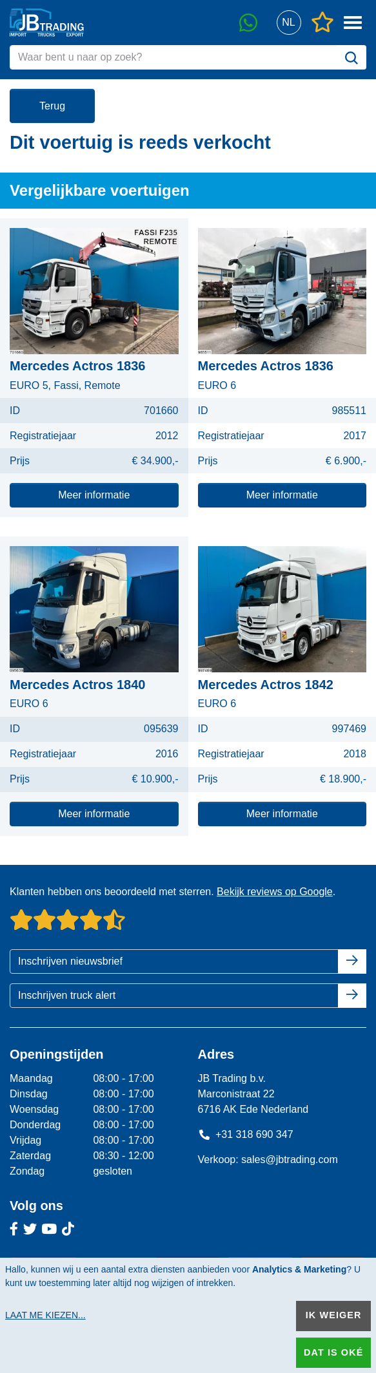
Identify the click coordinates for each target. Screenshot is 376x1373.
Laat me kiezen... (45, 1315)
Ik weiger (334, 1315)
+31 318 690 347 (245, 1134)
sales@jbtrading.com (289, 1159)
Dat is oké (333, 1352)
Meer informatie (94, 494)
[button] (289, 23)
